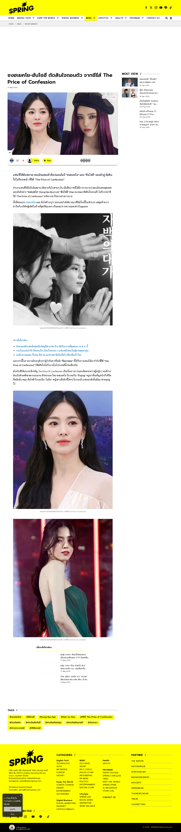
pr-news (84, 778)
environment (63, 791)
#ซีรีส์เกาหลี (35, 728)
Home (11, 24)
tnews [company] (134, 799)
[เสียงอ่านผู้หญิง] (33, 160)
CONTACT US (109, 797)
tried (105, 778)
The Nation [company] (137, 761)
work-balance (87, 806)
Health (106, 760)
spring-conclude (112, 775)
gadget (60, 775)
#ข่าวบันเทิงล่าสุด (53, 722)
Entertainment (31, 24)
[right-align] (166, 18)
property (61, 806)
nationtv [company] (136, 782)
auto (59, 766)
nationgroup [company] (138, 766)
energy (60, 787)
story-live (108, 791)
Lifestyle (84, 794)
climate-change (65, 784)
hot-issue (85, 763)
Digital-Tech (62, 760)
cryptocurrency (65, 809)
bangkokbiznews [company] (140, 777)
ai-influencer (110, 787)
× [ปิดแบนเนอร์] (20, 795)
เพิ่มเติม (7, 804)
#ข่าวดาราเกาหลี (17, 728)
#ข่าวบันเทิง (15, 722)
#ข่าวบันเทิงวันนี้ (33, 722)
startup (60, 772)
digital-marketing (66, 803)
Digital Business (64, 800)
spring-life (85, 797)
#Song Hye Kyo (47, 717)
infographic (86, 775)
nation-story (87, 787)
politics (84, 781)
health (106, 763)
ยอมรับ (12, 809)
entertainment (88, 784)
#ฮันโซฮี (30, 717)
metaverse (61, 769)
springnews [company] (137, 788)
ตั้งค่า (13, 814)
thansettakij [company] (138, 804)
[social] (146, 7)
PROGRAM (108, 769)
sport (83, 766)
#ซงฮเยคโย (15, 717)
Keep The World (64, 782)
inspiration (85, 803)
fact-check (86, 769)
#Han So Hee (68, 717)
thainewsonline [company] (140, 793)
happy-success (111, 772)
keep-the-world (111, 781)
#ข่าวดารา (92, 722)
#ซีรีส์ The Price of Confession (96, 717)
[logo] (21, 7)
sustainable (62, 794)
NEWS (19, 24)
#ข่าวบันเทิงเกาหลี (74, 722)
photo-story (87, 772)
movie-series (86, 800)
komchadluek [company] (138, 771)
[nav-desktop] (11, 17)
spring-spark (109, 784)
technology (63, 763)
